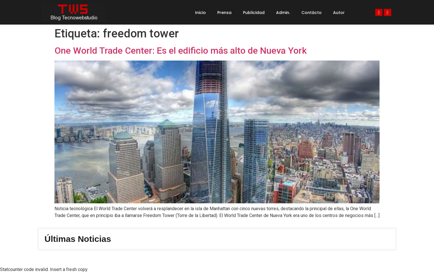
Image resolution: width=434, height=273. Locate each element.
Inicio (200, 12)
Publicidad (254, 12)
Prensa (224, 12)
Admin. (283, 12)
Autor (339, 12)
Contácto (311, 12)
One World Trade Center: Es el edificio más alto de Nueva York (180, 50)
